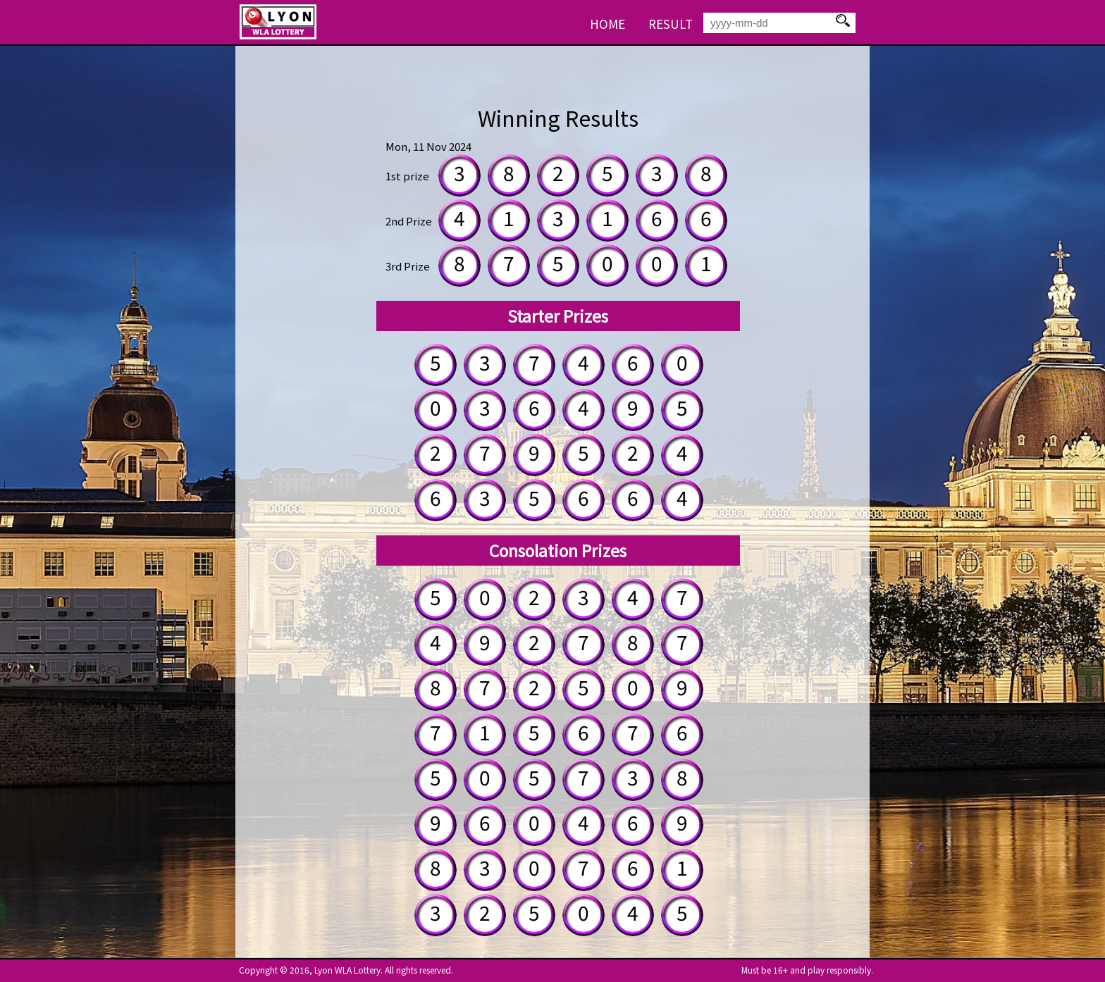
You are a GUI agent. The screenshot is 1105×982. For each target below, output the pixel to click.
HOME (607, 23)
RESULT (670, 23)
